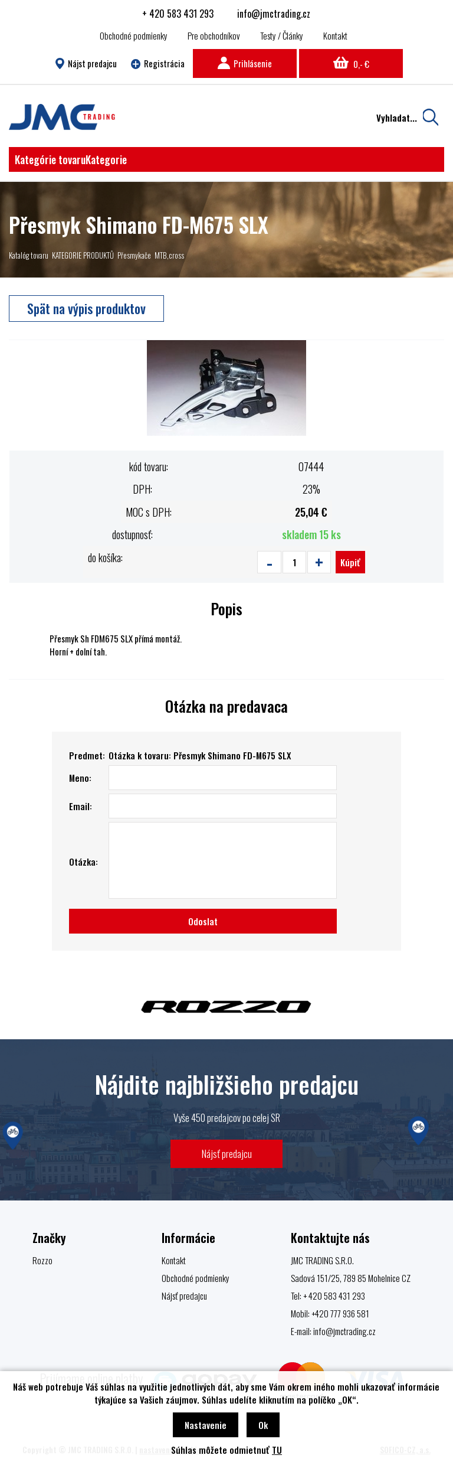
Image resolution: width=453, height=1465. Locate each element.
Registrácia (158, 63)
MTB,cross (169, 255)
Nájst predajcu (85, 63)
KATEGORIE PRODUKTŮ (83, 255)
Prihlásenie (245, 63)
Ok (263, 1424)
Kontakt (335, 35)
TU (277, 1449)
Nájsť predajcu (227, 1153)
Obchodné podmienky (134, 35)
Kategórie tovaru (71, 159)
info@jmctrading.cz (273, 13)
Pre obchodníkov (214, 35)
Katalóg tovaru (28, 255)
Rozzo (42, 1260)
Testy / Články (281, 35)
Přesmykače (134, 255)
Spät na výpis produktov (86, 308)
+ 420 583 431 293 (178, 13)
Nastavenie (205, 1424)
